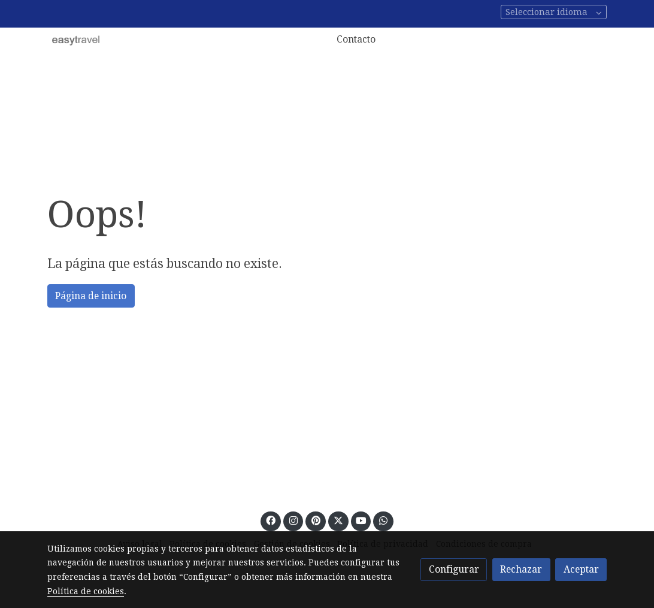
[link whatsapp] (383, 520)
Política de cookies (85, 591)
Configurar (454, 569)
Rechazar (521, 569)
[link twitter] (338, 520)
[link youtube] (361, 520)
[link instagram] (293, 520)
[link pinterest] (315, 520)
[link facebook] (271, 520)
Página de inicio (90, 296)
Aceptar (581, 569)
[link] (76, 39)
